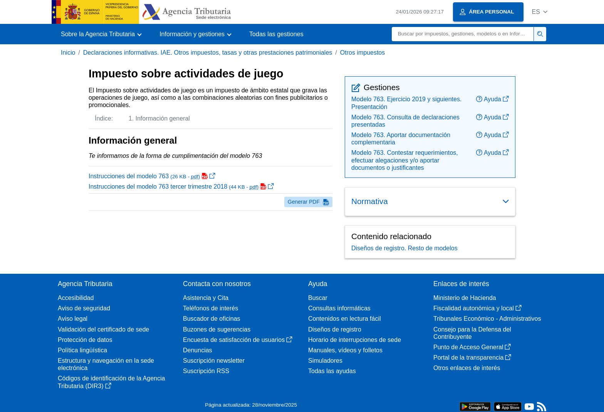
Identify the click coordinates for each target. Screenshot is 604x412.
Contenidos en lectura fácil (344, 318)
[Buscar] (463, 34)
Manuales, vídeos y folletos (345, 350)
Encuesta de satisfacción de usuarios (237, 340)
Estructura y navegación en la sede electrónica (106, 364)
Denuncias (197, 350)
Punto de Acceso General (472, 347)
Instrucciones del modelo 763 (152, 176)
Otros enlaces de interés (466, 368)
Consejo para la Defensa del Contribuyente (472, 333)
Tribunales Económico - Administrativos (487, 318)
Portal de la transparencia (472, 357)
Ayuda (492, 99)
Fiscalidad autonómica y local (477, 308)
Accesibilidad (76, 298)
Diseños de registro (334, 329)
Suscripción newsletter (214, 360)
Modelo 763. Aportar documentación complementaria (400, 139)
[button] (539, 11)
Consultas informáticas (339, 308)
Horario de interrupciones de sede (354, 340)
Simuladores (325, 360)
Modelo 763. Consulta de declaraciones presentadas (405, 121)
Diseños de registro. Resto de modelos (404, 248)
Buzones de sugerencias (216, 329)
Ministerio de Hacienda (464, 298)
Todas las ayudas (332, 371)
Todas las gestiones (276, 34)
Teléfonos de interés (210, 308)
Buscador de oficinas (211, 318)
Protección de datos (85, 340)
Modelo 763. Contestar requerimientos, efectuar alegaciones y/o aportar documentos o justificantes (404, 160)
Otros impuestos (362, 52)
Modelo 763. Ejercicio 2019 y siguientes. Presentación (406, 103)
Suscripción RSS (206, 371)
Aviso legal (72, 318)
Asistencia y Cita (205, 298)
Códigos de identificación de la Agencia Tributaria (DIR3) (111, 382)
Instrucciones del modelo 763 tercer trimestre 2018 (181, 186)
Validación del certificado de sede (103, 329)
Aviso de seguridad (84, 308)
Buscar (317, 298)
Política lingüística (82, 350)
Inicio (68, 52)
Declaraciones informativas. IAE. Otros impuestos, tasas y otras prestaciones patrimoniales (207, 52)
